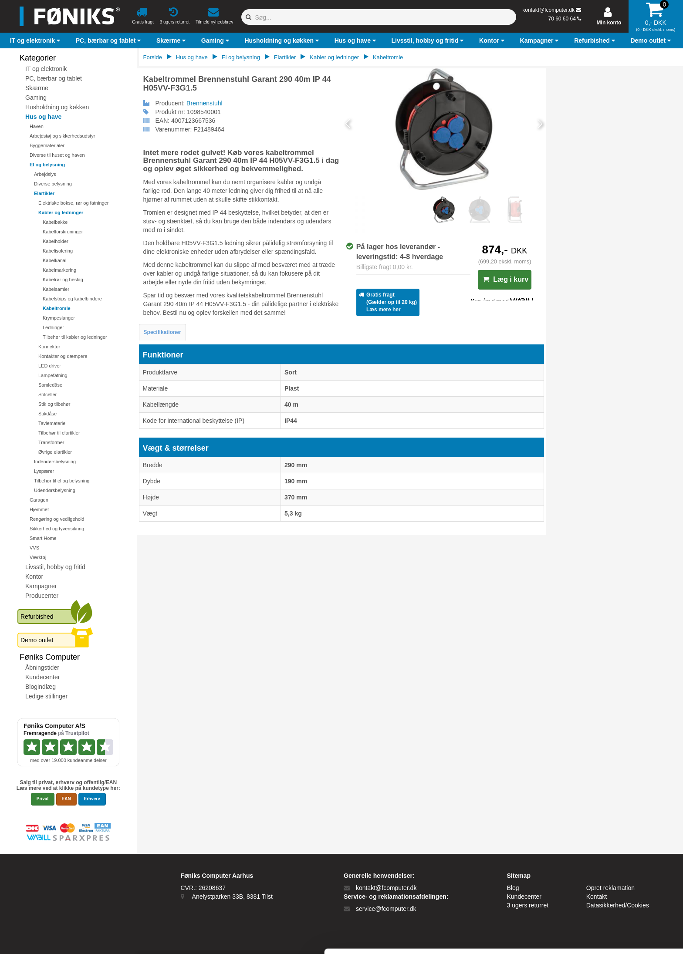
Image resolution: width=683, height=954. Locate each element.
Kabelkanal (54, 260)
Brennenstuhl (204, 103)
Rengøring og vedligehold (57, 519)
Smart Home (43, 538)
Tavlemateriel (52, 423)
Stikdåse (47, 413)
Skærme (36, 87)
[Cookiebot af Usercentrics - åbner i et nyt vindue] (56, 937)
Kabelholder (55, 241)
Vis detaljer (452, 937)
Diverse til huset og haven (57, 155)
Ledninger (53, 327)
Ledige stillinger (46, 696)
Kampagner (41, 586)
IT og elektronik (46, 68)
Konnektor (49, 346)
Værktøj (38, 557)
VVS (34, 547)
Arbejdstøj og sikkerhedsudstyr (62, 135)
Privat (43, 798)
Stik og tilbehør (54, 404)
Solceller (47, 394)
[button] (36, 40)
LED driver (49, 365)
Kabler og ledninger (60, 212)
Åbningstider (42, 667)
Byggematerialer (47, 145)
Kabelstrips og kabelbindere (72, 298)
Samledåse (50, 385)
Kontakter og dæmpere (63, 356)
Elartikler (44, 193)
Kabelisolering (58, 250)
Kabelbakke (55, 222)
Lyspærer (44, 471)
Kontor (34, 576)
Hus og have (43, 116)
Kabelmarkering (59, 270)
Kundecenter (42, 677)
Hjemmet (39, 509)
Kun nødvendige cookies (610, 897)
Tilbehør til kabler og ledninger (75, 337)
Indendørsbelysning (55, 461)
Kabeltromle (57, 308)
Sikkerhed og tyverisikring (57, 528)
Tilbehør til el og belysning (61, 480)
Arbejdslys (45, 174)
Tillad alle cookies (610, 868)
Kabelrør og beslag (63, 279)
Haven (37, 126)
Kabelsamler (56, 289)
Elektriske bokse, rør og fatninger (73, 203)
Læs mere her (383, 310)
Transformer (51, 442)
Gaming (36, 97)
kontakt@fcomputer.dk (548, 10)
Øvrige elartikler (55, 452)
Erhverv (92, 798)
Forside (152, 57)
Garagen (39, 499)
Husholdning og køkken (57, 107)
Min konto (609, 23)
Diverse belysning (53, 183)
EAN (66, 798)
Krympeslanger (59, 317)
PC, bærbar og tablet (53, 78)
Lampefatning (53, 375)
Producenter (41, 595)
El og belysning (47, 164)
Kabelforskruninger (63, 231)
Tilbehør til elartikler (59, 432)
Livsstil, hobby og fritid (55, 566)
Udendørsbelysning (54, 490)
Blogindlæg (40, 686)
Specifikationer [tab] (162, 332)
